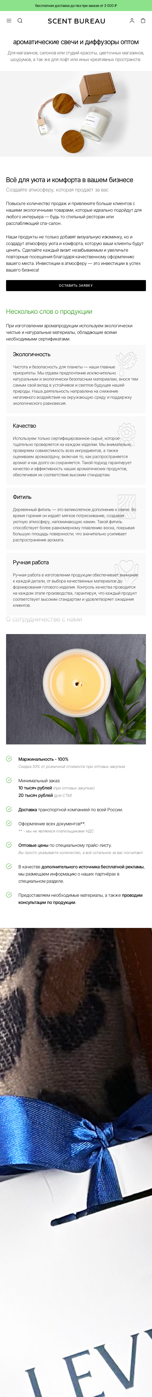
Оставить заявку (76, 285)
